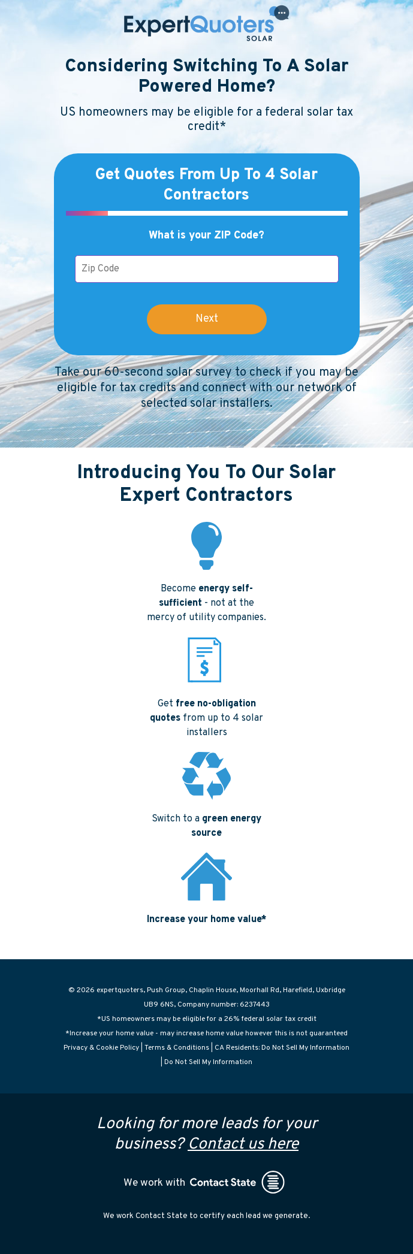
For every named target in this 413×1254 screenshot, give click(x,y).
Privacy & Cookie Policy (101, 1048)
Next (206, 319)
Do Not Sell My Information (208, 1062)
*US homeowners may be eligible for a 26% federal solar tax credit (206, 1019)
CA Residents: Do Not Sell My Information (282, 1048)
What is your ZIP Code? (206, 236)
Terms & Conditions (176, 1048)
